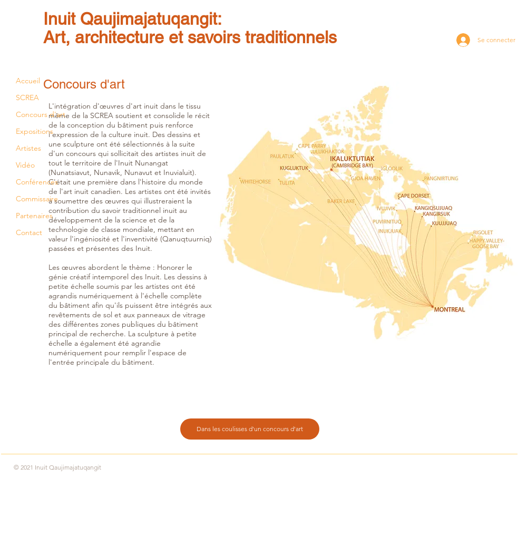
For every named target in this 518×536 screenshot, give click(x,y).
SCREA (27, 97)
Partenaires (34, 215)
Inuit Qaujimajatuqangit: (132, 18)
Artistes (28, 148)
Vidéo (25, 165)
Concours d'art (40, 114)
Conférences (37, 182)
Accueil (28, 80)
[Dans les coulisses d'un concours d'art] (249, 429)
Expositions (34, 131)
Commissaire (37, 198)
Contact (29, 232)
